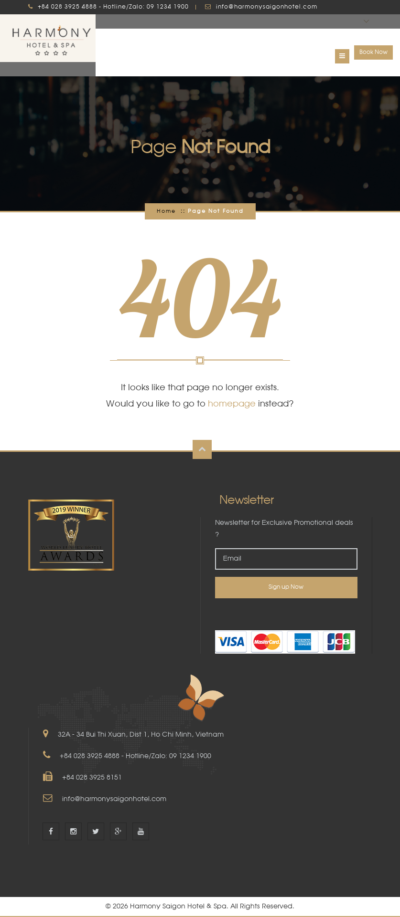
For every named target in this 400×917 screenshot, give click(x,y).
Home (166, 211)
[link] (286, 614)
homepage (232, 404)
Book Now (373, 52)
